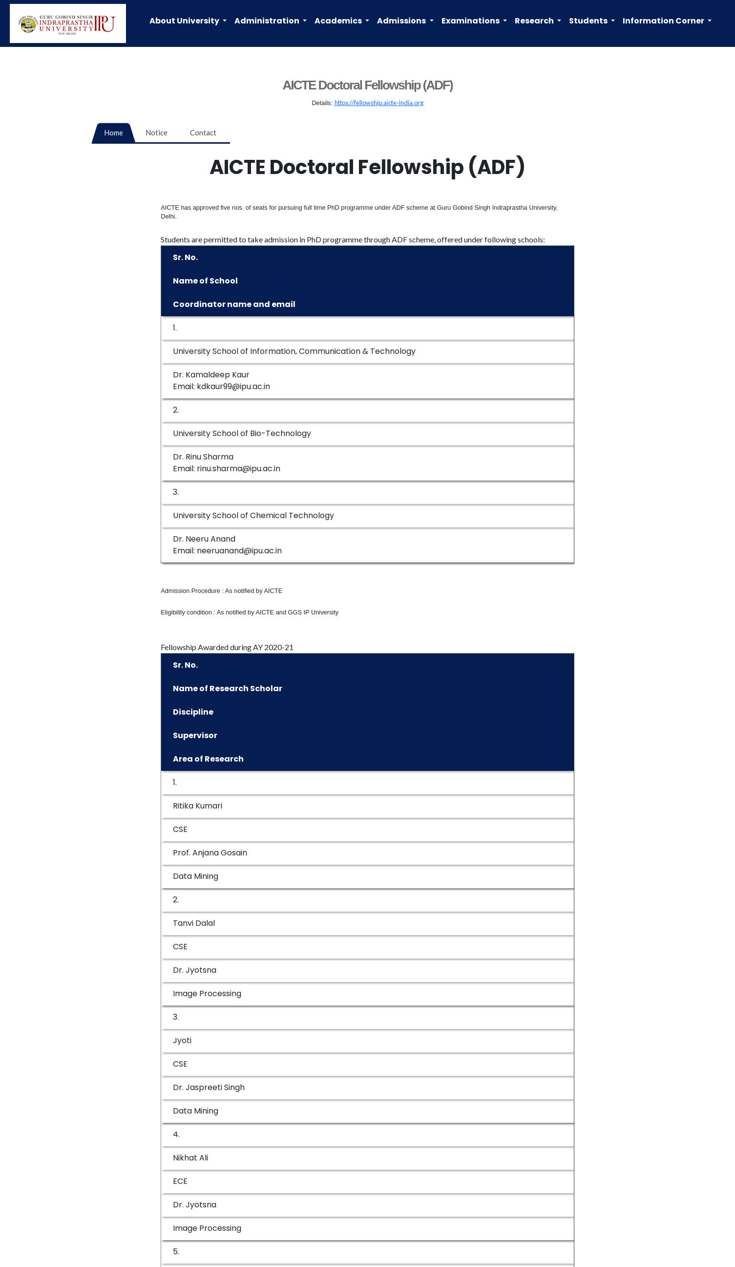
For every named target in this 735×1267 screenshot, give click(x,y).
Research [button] (535, 20)
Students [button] (589, 20)
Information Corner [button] (664, 20)
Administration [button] (267, 20)
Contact (203, 132)
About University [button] (185, 20)
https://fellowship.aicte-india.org (379, 103)
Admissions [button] (402, 20)
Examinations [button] (471, 20)
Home (113, 132)
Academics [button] (339, 20)
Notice (157, 132)
